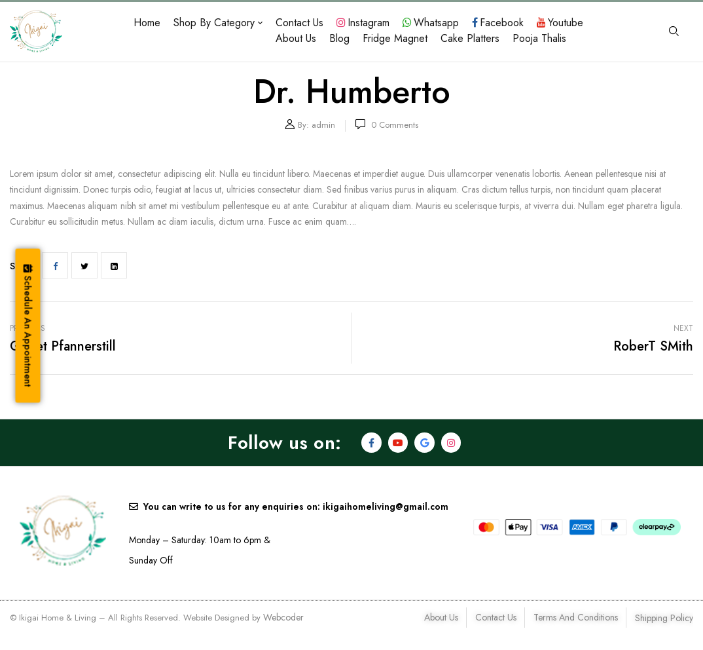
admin (323, 125)
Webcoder (283, 617)
